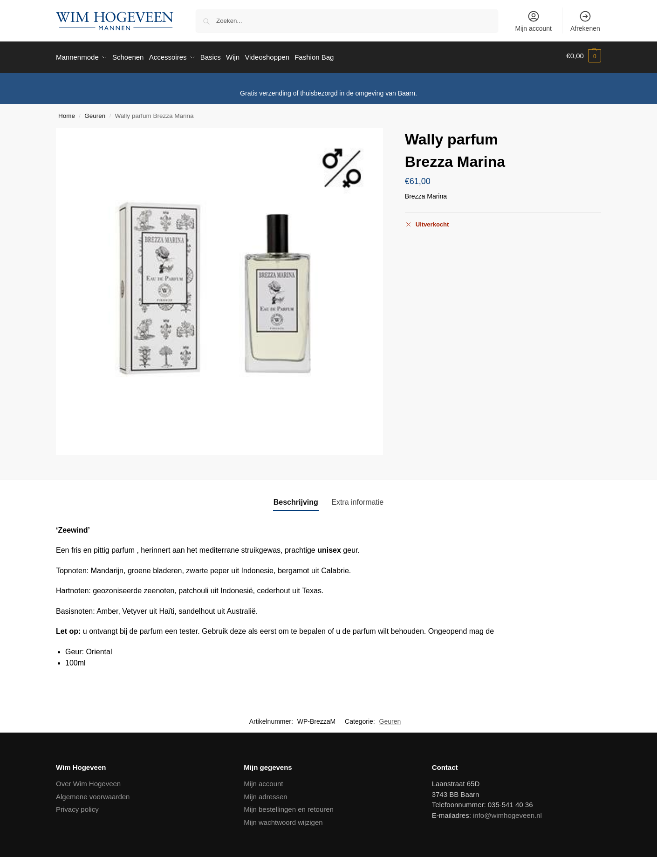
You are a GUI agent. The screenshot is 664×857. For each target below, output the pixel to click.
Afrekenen (585, 21)
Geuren (94, 112)
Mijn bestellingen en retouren (289, 806)
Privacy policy (77, 806)
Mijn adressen (265, 794)
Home (66, 112)
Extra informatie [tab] (357, 499)
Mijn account (533, 21)
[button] (583, 56)
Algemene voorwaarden (93, 794)
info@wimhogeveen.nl (507, 812)
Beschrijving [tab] (296, 499)
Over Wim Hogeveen (88, 781)
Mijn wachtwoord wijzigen (283, 819)
